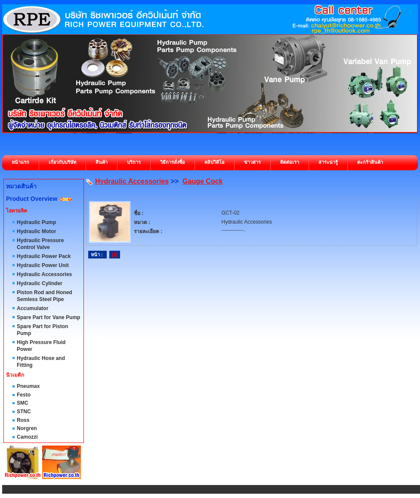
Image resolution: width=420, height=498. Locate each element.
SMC (22, 403)
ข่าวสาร (252, 162)
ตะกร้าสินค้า (370, 162)
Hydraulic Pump (36, 222)
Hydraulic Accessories (44, 274)
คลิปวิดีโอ (214, 162)
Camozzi (27, 437)
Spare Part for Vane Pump (48, 317)
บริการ (134, 162)
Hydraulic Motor (36, 231)
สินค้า (102, 162)
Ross (23, 420)
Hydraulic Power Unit (43, 265)
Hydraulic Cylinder (39, 283)
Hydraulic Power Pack (44, 256)
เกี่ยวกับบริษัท (62, 162)
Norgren (27, 428)
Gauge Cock (202, 181)
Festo (24, 395)
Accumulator (32, 308)
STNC (24, 412)
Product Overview (31, 198)
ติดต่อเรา (289, 162)
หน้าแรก (20, 162)
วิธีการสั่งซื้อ (172, 162)
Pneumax (28, 386)
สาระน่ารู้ (328, 162)
